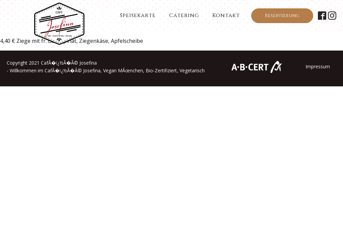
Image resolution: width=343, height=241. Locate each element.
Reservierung (282, 15)
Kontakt (226, 15)
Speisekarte (138, 15)
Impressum (317, 66)
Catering (184, 15)
